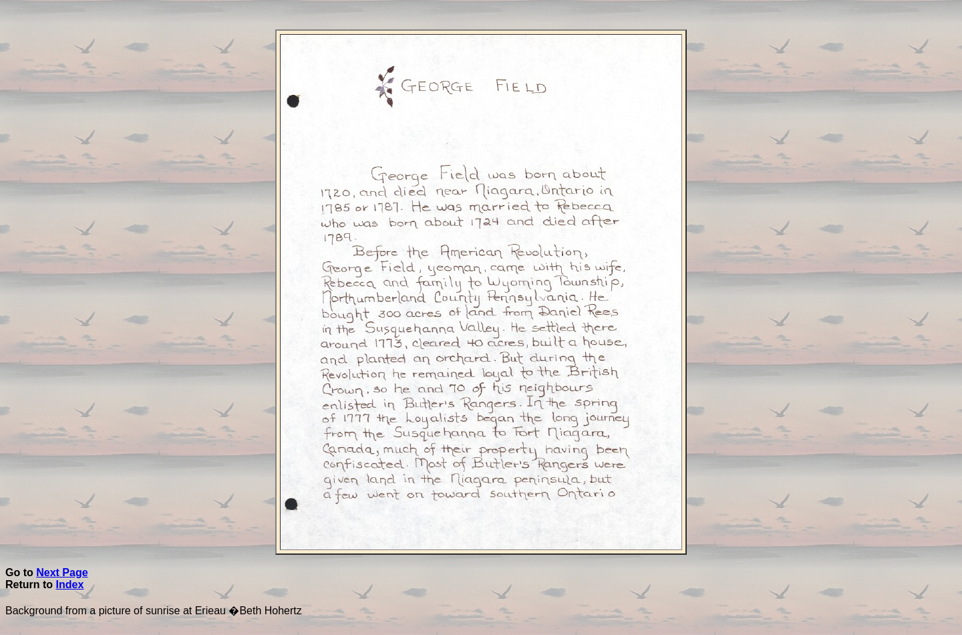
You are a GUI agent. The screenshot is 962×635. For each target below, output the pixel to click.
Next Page (62, 572)
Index (70, 584)
